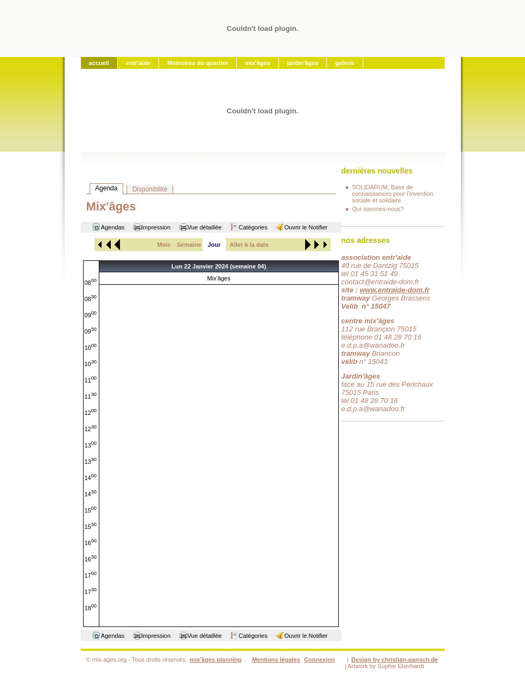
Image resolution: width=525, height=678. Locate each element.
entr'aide (138, 63)
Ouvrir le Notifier (305, 227)
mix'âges (257, 63)
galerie (344, 63)
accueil (99, 63)
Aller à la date (249, 244)
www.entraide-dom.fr (394, 290)
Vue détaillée (204, 227)
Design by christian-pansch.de (394, 659)
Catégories (252, 227)
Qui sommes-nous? (378, 209)
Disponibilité (150, 189)
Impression (155, 227)
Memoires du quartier (197, 63)
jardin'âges (303, 63)
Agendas (112, 227)
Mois (163, 244)
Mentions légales (276, 659)
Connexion (319, 659)
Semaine (189, 244)
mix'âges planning (215, 659)
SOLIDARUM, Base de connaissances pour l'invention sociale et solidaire (392, 193)
